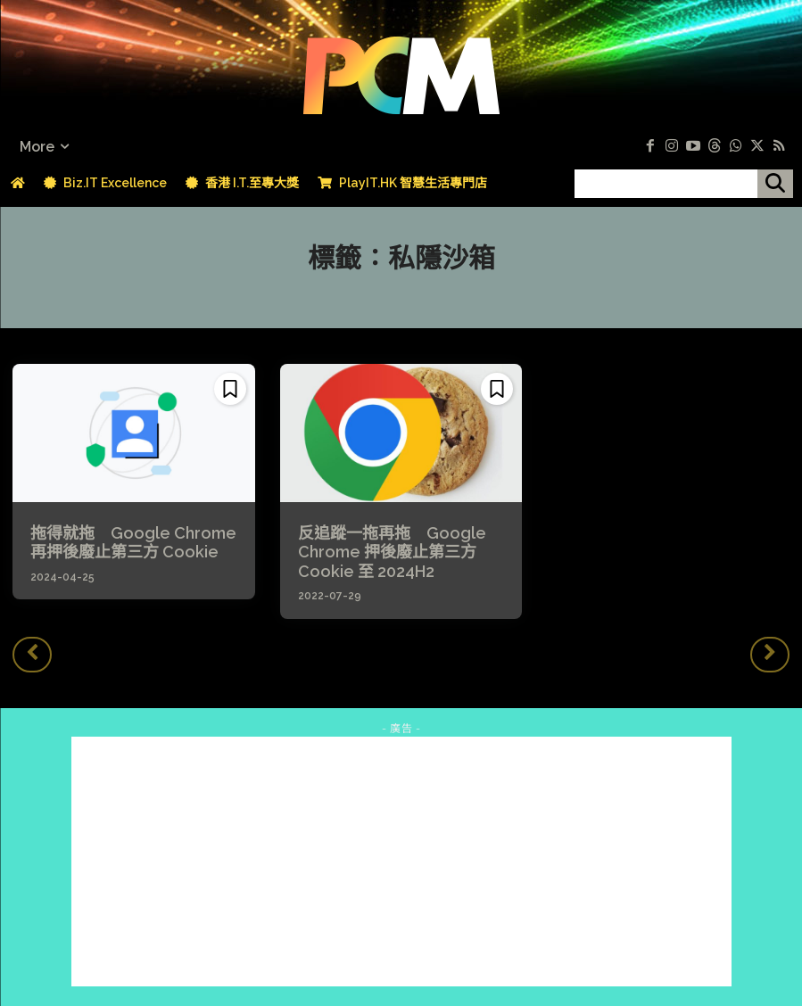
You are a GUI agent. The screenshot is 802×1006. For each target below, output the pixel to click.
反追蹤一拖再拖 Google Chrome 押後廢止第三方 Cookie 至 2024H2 (381, 549)
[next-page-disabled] (770, 648)
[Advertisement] (401, 854)
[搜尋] (775, 183)
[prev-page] (32, 648)
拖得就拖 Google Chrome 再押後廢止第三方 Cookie (129, 540)
